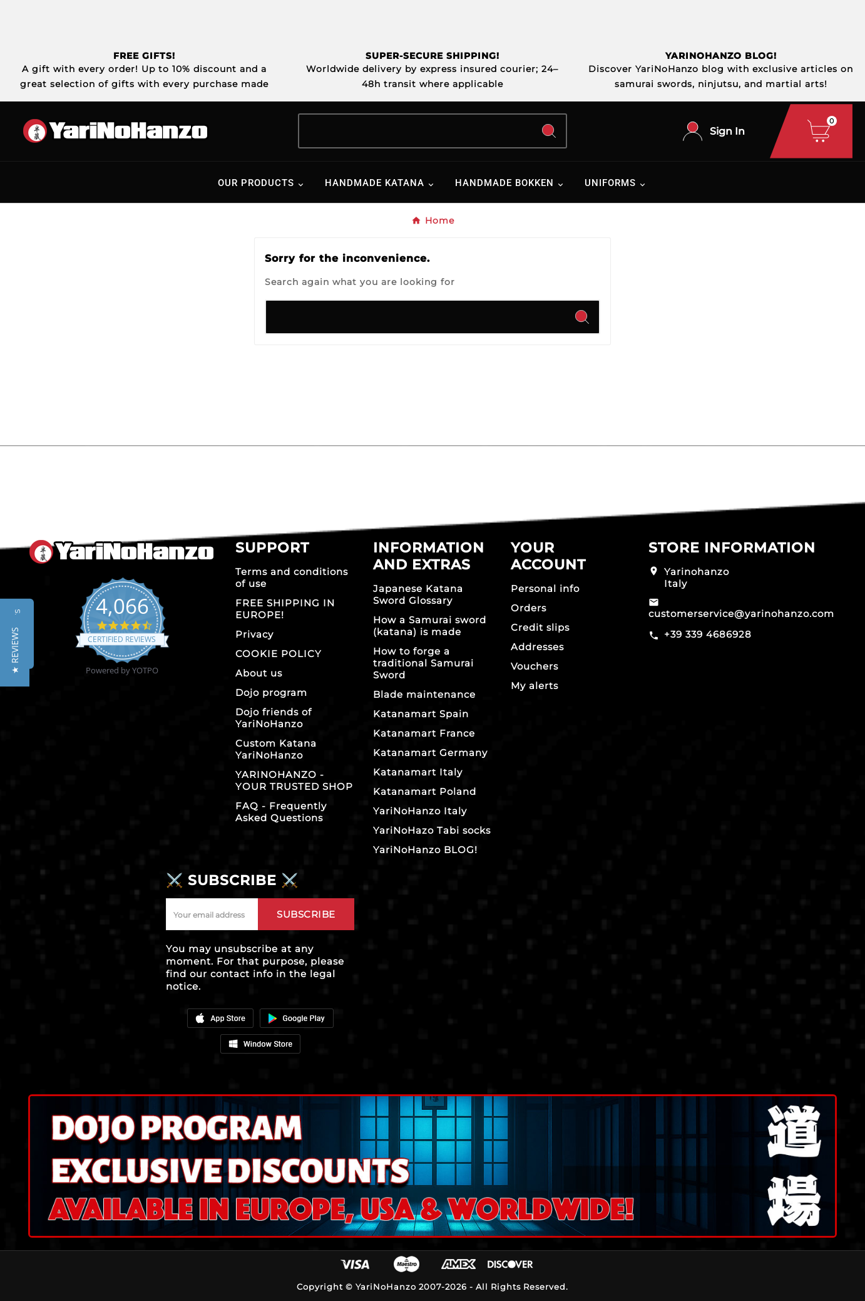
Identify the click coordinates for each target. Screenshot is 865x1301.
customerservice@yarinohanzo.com (741, 613)
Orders (528, 608)
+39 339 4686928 (708, 634)
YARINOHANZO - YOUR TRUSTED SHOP (294, 780)
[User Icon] (714, 131)
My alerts (534, 686)
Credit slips (540, 627)
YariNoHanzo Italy (420, 811)
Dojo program (271, 692)
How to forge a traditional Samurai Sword (423, 663)
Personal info (545, 588)
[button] (14, 650)
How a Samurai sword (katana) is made (429, 626)
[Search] (416, 131)
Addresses (537, 647)
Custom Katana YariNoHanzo (276, 749)
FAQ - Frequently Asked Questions (281, 812)
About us (258, 673)
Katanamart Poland (424, 791)
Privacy (254, 634)
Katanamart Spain (421, 714)
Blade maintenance (424, 694)
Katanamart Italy (418, 772)
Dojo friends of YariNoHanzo (273, 718)
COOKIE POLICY (278, 654)
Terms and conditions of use (291, 577)
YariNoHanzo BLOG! (425, 850)
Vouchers (534, 666)
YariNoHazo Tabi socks (432, 830)
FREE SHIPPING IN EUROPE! (285, 609)
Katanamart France (424, 733)
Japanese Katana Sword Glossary (418, 594)
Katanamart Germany (430, 753)
